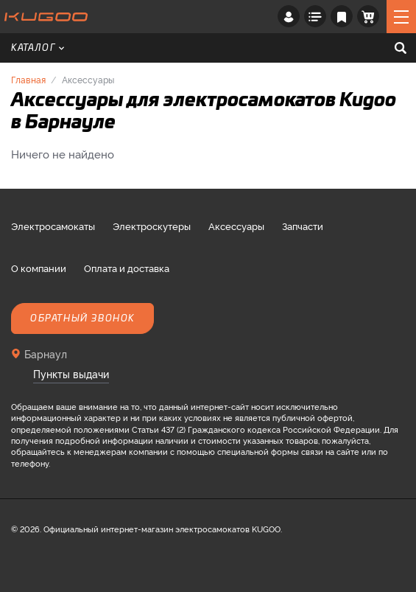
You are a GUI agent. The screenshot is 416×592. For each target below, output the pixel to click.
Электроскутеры (152, 225)
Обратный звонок (82, 318)
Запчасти (302, 225)
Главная (28, 79)
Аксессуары (236, 225)
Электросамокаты (53, 225)
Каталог (37, 47)
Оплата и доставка (126, 267)
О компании (38, 267)
